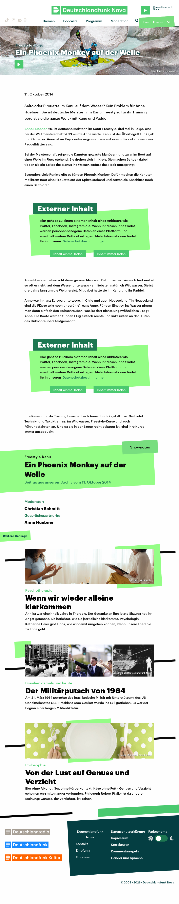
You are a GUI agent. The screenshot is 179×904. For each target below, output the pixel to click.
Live (145, 22)
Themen (48, 21)
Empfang (83, 850)
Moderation (119, 21)
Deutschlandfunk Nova (90, 834)
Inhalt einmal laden (68, 254)
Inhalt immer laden (111, 254)
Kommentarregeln (125, 851)
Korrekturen (120, 844)
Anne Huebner (35, 129)
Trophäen (83, 857)
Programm (94, 21)
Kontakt (82, 844)
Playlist (158, 22)
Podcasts (70, 21)
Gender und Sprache (127, 858)
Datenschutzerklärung (128, 831)
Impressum (119, 838)
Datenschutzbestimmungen (84, 241)
